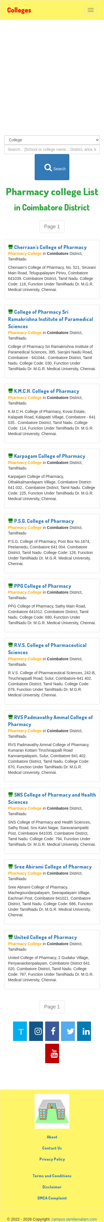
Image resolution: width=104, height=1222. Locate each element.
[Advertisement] (52, 78)
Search (52, 167)
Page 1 (52, 226)
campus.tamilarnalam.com (74, 1219)
